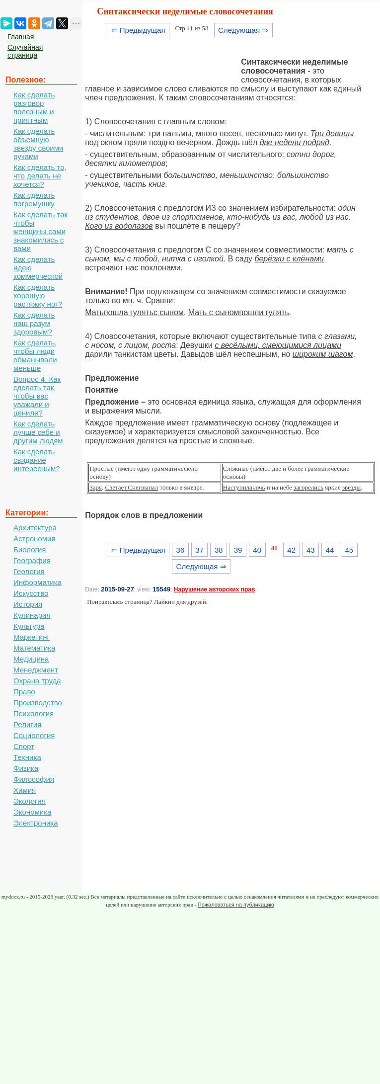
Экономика (32, 812)
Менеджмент (35, 670)
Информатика (37, 582)
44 (330, 550)
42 (291, 550)
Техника (27, 757)
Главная (20, 37)
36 (180, 550)
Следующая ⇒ (243, 30)
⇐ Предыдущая (138, 30)
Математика (34, 648)
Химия (24, 790)
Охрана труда (37, 680)
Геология (29, 571)
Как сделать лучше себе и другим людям (38, 432)
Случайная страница (25, 51)
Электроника (35, 823)
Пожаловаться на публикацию (236, 905)
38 (219, 550)
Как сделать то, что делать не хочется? (40, 175)
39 (238, 550)
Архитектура (35, 527)
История (27, 604)
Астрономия (34, 538)
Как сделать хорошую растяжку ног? (37, 295)
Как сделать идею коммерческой (38, 267)
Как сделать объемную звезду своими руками (38, 144)
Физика (25, 768)
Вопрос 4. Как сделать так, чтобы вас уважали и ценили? (37, 396)
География (32, 560)
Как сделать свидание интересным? (36, 460)
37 (199, 550)
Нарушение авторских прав (214, 589)
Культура (28, 626)
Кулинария (32, 615)
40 (257, 550)
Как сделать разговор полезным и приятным (34, 107)
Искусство (30, 593)
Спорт (23, 746)
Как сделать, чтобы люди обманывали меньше (35, 355)
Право (24, 691)
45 (349, 550)
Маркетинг (31, 637)
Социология (34, 735)
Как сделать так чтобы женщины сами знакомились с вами (40, 231)
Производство (37, 702)
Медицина (31, 659)
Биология (29, 549)
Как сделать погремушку (34, 199)
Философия (33, 779)
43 (310, 550)
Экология (29, 801)
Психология (33, 713)
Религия (27, 724)
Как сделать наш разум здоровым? (34, 323)
